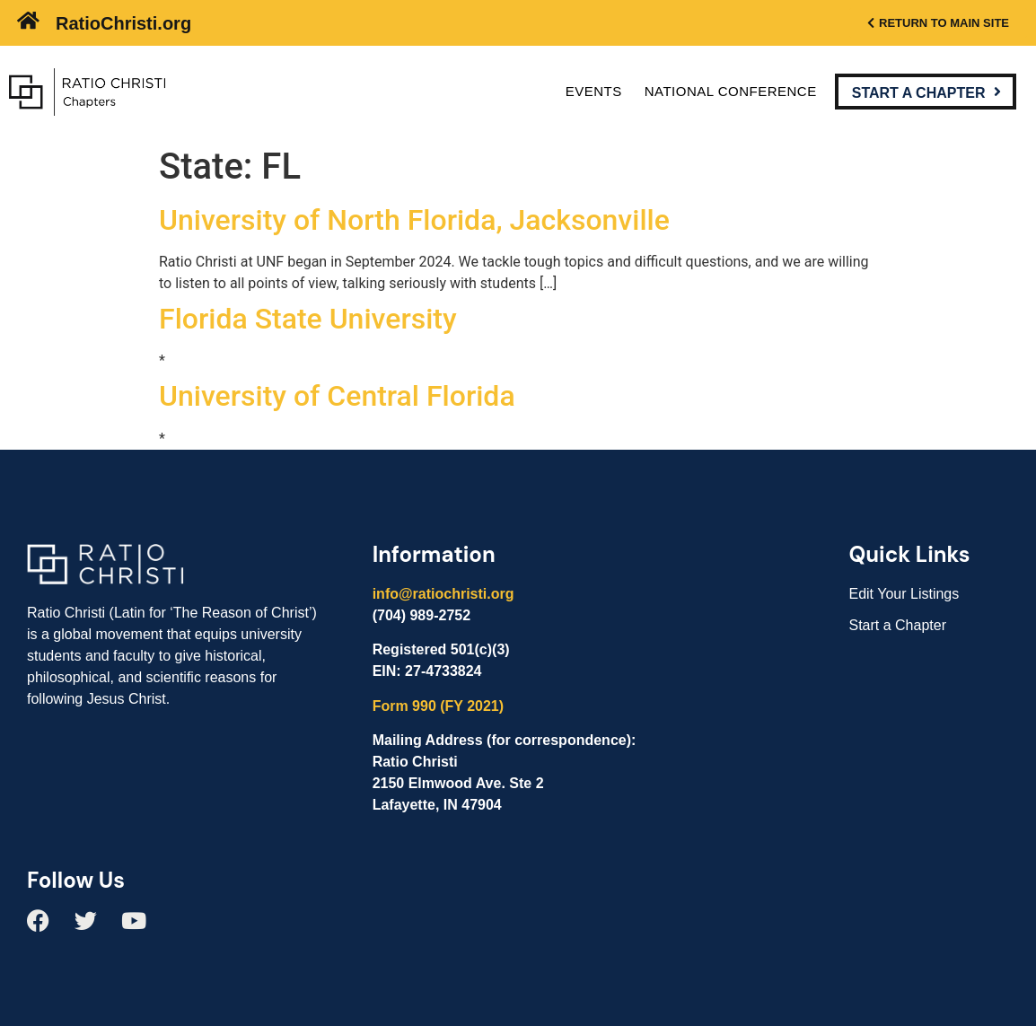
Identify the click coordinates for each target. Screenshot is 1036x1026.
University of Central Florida (337, 396)
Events (594, 91)
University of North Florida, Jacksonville (414, 220)
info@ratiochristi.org (443, 593)
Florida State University (308, 319)
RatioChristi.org (123, 23)
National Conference (731, 91)
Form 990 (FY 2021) (438, 706)
